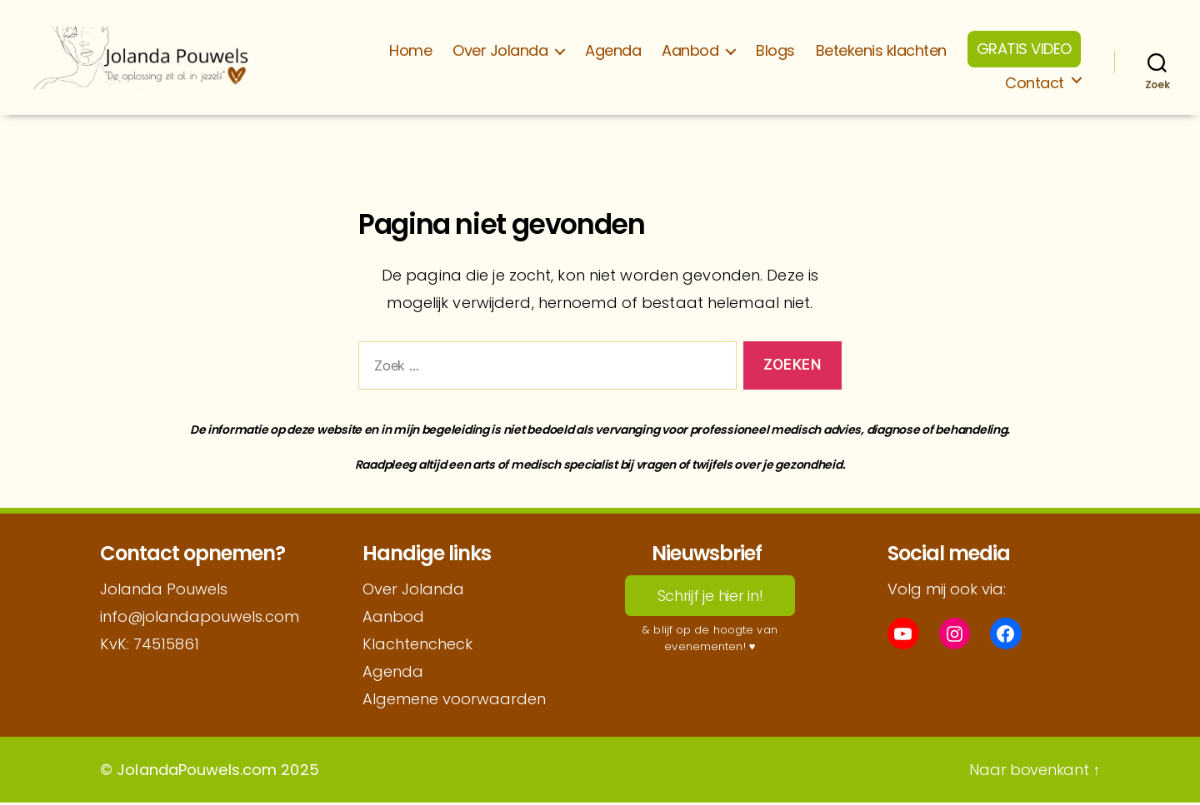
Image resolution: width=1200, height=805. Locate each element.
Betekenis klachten (881, 51)
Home (410, 51)
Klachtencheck (417, 646)
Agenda (613, 51)
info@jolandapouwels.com (199, 619)
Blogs (775, 51)
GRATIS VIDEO (1024, 50)
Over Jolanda (500, 51)
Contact (1034, 84)
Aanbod (690, 51)
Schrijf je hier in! (710, 598)
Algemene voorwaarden (454, 701)
